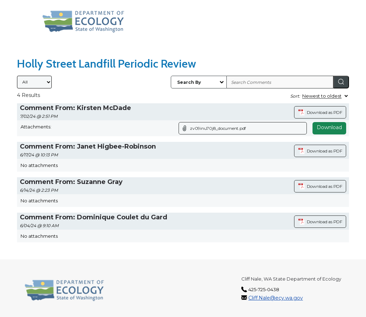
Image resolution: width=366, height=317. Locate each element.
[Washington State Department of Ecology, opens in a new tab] (83, 22)
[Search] (341, 82)
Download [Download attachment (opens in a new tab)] (329, 127)
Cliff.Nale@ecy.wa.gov (275, 298)
